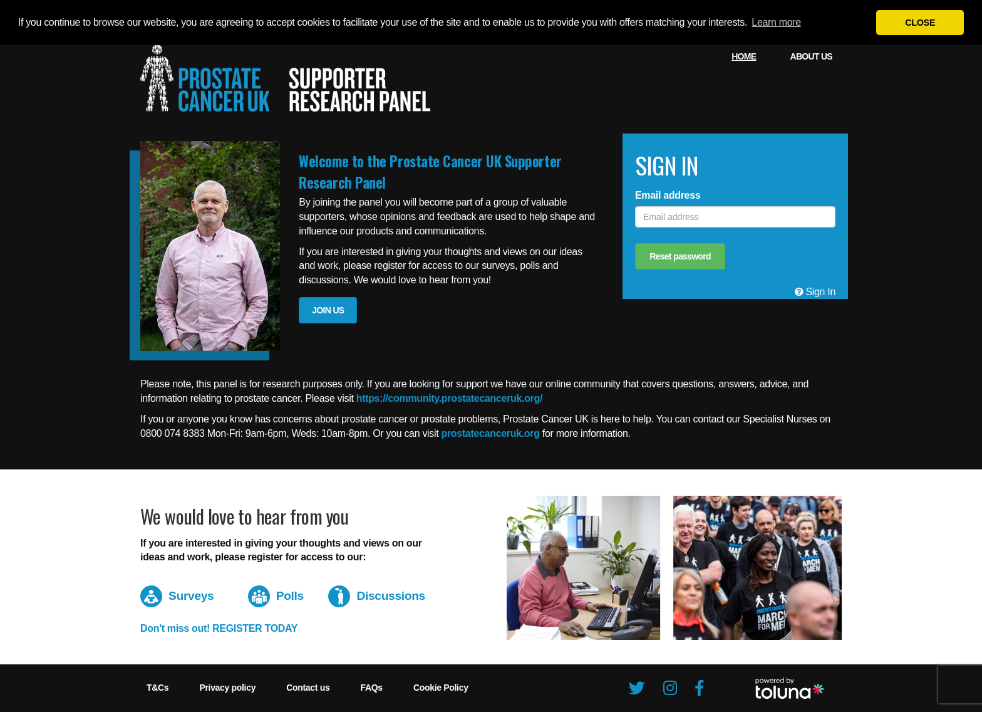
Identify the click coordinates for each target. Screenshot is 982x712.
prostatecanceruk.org (490, 433)
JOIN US (328, 310)
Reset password (680, 256)
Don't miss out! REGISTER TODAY (218, 628)
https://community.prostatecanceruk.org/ (449, 398)
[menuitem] (743, 56)
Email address (667, 195)
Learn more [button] (776, 22)
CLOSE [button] (920, 23)
